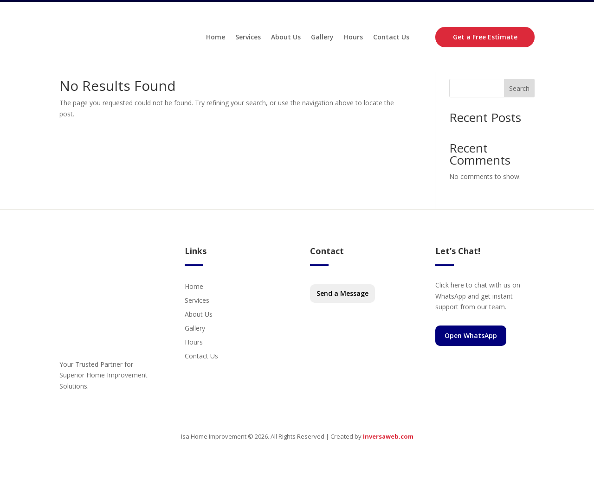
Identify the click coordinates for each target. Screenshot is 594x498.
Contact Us (391, 38)
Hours (353, 38)
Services (248, 38)
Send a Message (342, 317)
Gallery (322, 38)
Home (215, 38)
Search (519, 112)
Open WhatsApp (471, 359)
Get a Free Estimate (485, 38)
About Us (286, 38)
